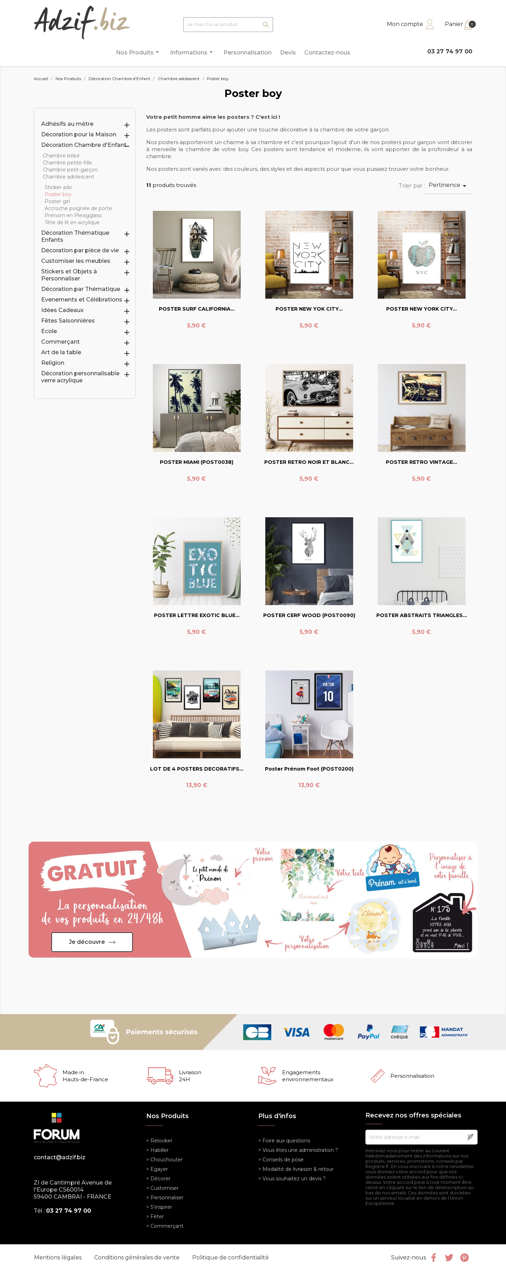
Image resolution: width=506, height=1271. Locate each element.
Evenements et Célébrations (81, 299)
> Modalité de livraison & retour (295, 1169)
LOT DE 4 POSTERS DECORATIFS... (197, 769)
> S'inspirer (159, 1207)
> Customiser (162, 1188)
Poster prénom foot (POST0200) (309, 769)
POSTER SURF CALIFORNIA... (197, 309)
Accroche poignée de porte (78, 208)
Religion (52, 362)
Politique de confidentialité (230, 1257)
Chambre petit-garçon (70, 170)
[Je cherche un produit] (228, 24)
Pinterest (465, 1258)
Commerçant (60, 341)
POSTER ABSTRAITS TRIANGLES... (421, 615)
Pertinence (449, 186)
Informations (192, 52)
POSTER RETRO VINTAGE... (421, 462)
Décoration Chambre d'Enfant (83, 145)
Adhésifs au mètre (67, 124)
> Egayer (157, 1169)
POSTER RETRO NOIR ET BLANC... (309, 462)
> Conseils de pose (281, 1159)
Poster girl (57, 201)
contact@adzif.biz (59, 1157)
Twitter (449, 1258)
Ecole (49, 331)
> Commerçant (164, 1226)
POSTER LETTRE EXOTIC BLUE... (197, 615)
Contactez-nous (327, 52)
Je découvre (87, 942)
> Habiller (157, 1150)
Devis (288, 52)
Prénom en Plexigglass (73, 215)
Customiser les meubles (75, 261)
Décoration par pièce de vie (80, 250)
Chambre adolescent (68, 177)
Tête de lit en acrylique (72, 222)
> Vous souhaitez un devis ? (292, 1178)
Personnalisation (247, 52)
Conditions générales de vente (137, 1257)
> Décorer (158, 1178)
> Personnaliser (164, 1197)
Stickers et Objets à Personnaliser (69, 275)
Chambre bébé (61, 156)
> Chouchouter (164, 1159)
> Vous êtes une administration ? (298, 1150)
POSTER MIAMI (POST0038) (196, 462)
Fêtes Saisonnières (68, 320)
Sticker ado (58, 187)
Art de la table (61, 352)
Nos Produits (138, 52)
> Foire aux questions (284, 1140)
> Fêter (155, 1216)
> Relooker (159, 1140)
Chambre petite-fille (67, 163)
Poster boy (58, 194)
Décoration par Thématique (80, 289)
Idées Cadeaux (62, 310)
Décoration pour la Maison (78, 134)
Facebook (434, 1258)
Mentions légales (58, 1257)
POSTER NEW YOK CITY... (309, 309)
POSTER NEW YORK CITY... (421, 309)
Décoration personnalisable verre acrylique (80, 377)
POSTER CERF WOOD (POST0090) (309, 615)
